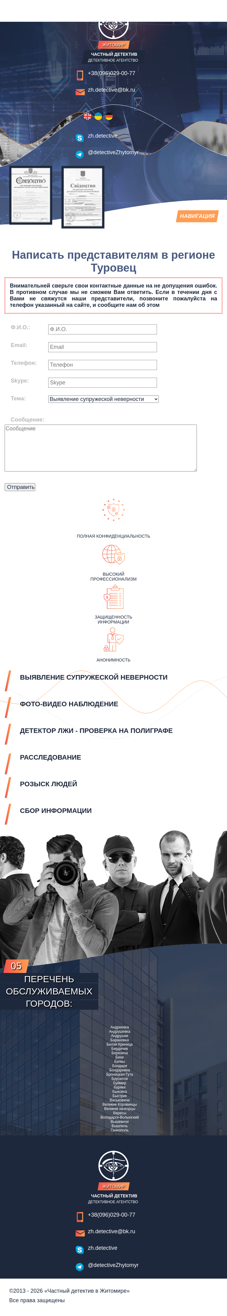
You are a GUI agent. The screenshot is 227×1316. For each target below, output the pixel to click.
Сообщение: (27, 420)
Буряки (119, 1087)
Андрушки (119, 1036)
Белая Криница (120, 1044)
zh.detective (102, 136)
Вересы (119, 1113)
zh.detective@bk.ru (111, 90)
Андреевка (119, 1027)
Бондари (119, 1066)
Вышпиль (120, 1126)
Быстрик (119, 1096)
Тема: (18, 398)
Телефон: (24, 363)
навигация (196, 217)
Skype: (20, 381)
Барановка (120, 1040)
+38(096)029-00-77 (111, 73)
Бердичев (120, 1049)
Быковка (119, 1091)
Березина (120, 1053)
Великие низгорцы (119, 1109)
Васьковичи (120, 1100)
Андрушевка (119, 1031)
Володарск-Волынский (119, 1117)
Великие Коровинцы (119, 1104)
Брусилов (120, 1079)
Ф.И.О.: (20, 327)
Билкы (119, 1061)
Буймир (119, 1083)
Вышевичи (120, 1122)
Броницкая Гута (119, 1074)
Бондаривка (119, 1070)
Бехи (119, 1057)
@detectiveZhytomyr (113, 152)
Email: (19, 345)
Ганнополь (120, 1130)
